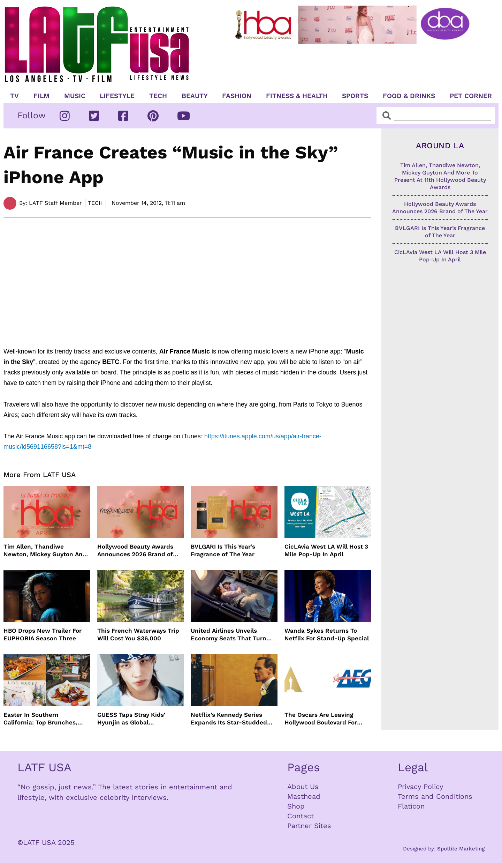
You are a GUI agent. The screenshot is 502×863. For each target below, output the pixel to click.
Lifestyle (117, 95)
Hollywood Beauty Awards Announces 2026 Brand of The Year (135, 550)
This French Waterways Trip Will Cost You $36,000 (138, 634)
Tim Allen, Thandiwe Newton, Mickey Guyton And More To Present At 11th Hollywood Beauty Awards (44, 550)
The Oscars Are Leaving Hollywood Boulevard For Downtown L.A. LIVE (320, 718)
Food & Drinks (409, 95)
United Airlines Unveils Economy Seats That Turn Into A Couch (228, 634)
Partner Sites (309, 825)
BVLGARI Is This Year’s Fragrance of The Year (223, 550)
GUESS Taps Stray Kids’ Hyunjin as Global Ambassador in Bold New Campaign (133, 718)
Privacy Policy (420, 786)
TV (14, 95)
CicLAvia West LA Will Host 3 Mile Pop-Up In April (326, 550)
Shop (296, 806)
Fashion (236, 95)
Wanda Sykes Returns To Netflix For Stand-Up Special (326, 634)
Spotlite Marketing (461, 849)
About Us (303, 786)
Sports (355, 95)
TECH (158, 95)
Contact (300, 816)
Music (74, 95)
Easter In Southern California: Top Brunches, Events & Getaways (40, 718)
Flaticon (411, 806)
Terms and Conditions (435, 796)
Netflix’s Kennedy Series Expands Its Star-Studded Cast (229, 718)
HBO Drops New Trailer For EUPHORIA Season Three (42, 634)
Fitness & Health (297, 95)
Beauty (195, 95)
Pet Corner (471, 95)
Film (41, 95)
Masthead (303, 796)
